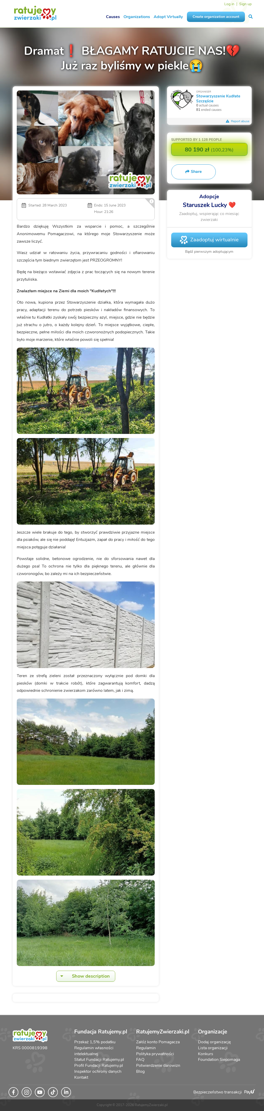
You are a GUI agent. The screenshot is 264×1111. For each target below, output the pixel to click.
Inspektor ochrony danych (97, 1071)
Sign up (245, 4)
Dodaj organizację (214, 1042)
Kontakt (81, 1077)
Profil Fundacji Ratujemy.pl (98, 1065)
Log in (229, 4)
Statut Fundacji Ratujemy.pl (99, 1059)
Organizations (136, 17)
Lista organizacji (213, 1048)
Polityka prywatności (155, 1054)
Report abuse (238, 121)
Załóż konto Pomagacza (158, 1042)
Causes (113, 17)
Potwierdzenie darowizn (158, 1065)
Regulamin (146, 1048)
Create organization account (216, 16)
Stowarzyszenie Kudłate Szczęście (218, 98)
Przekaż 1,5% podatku (95, 1042)
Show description (83, 976)
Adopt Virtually (168, 17)
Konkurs (205, 1054)
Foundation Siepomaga (219, 1059)
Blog (140, 1071)
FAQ (140, 1059)
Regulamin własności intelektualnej (93, 1051)
